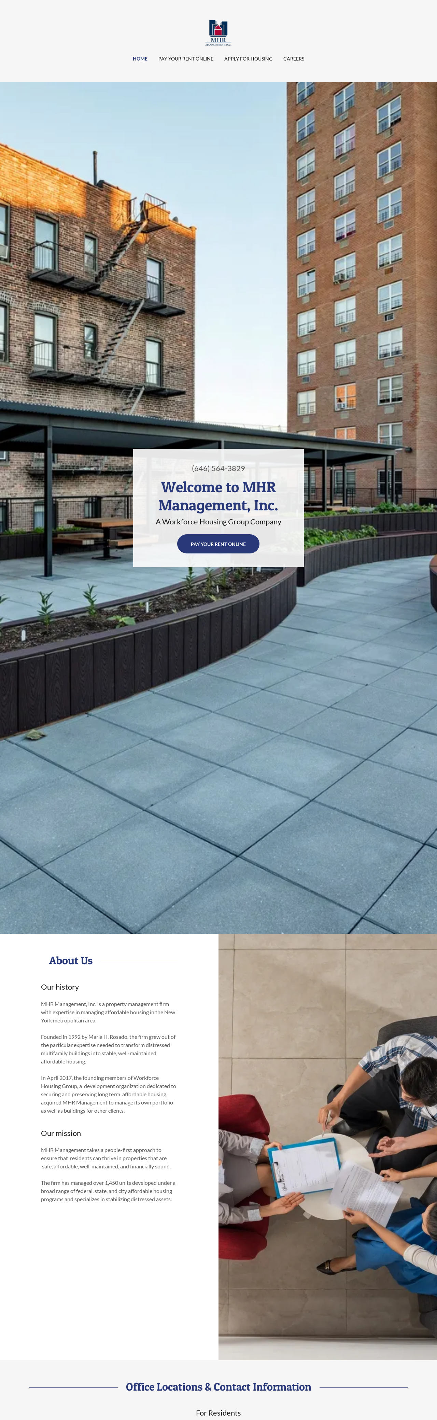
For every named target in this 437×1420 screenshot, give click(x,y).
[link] (218, 32)
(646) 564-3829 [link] (218, 468)
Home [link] (140, 59)
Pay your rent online (218, 544)
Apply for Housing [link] (248, 59)
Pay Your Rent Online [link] (185, 59)
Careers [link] (293, 59)
